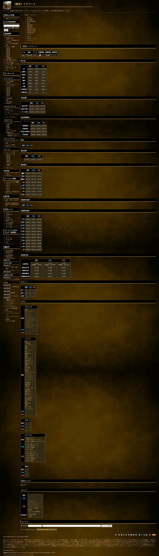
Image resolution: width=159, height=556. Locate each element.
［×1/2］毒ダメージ (31, 452)
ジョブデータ (9, 111)
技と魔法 (27, 367)
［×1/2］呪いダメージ (31, 444)
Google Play (9, 219)
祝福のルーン (29, 364)
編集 (12, 10)
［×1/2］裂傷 (29, 449)
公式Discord (9, 214)
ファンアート (9, 225)
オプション (9, 97)
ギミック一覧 (9, 68)
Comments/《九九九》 (12, 296)
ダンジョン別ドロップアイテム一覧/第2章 (12, 307)
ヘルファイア (29, 321)
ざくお (8, 240)
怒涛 (26, 346)
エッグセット (9, 311)
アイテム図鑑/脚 (10, 293)
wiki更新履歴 (9, 255)
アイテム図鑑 (9, 81)
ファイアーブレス (30, 325)
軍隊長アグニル (10, 299)
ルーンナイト (9, 290)
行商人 (8, 174)
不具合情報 (9, 224)
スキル (29, 36)
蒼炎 (26, 401)
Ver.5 (8, 184)
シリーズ (9, 163)
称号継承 (9, 102)
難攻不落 (27, 403)
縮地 (26, 357)
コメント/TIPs (10, 270)
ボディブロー (29, 311)
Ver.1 (8, 190)
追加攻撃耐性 (31, 21)
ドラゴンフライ (10, 303)
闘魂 (26, 348)
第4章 (8, 53)
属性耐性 (30, 27)
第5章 (8, 54)
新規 (46, 10)
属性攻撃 (30, 25)
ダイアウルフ (9, 302)
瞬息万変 (27, 384)
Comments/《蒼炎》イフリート (47, 529)
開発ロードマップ (11, 221)
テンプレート (9, 253)
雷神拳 (8, 319)
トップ (6, 10)
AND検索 (7, 28)
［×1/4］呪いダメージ (31, 453)
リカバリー (28, 374)
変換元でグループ (13, 134)
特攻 (28, 23)
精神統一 (27, 353)
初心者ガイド (9, 37)
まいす (8, 236)
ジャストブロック (30, 388)
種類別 (9, 83)
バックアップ (27, 10)
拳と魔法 (27, 383)
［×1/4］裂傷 (29, 460)
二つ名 (8, 112)
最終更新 (60, 10)
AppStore (8, 217)
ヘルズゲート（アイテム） (126, 544)
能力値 (29, 17)
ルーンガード (29, 377)
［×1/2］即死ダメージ (31, 455)
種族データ (9, 109)
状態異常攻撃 (31, 29)
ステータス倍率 (11, 131)
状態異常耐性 (31, 31)
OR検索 (15, 28)
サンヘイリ (9, 237)
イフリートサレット (34, 504)
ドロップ (30, 40)
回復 (8, 126)
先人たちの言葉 (10, 154)
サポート (9, 129)
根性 (26, 352)
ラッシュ (27, 315)
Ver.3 (8, 187)
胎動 (7, 310)
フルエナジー (29, 350)
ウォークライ (29, 345)
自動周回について (11, 59)
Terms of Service (28, 554)
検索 (55, 10)
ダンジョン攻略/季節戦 (12, 286)
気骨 (26, 405)
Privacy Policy (22, 554)
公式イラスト (9, 168)
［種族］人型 (29, 438)
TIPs (7, 70)
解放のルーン (29, 391)
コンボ (27, 381)
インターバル (29, 408)
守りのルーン (29, 358)
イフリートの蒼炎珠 (34, 511)
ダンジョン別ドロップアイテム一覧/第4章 (17, 539)
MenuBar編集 (10, 250)
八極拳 (27, 386)
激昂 (26, 355)
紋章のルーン (29, 393)
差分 (20, 10)
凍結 (16, 10)
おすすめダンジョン (11, 61)
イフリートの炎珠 (33, 508)
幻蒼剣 (30, 510)
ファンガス (9, 305)
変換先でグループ (13, 135)
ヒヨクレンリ (9, 244)
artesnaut (11, 550)
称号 (7, 100)
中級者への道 (9, 39)
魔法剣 (27, 370)
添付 (34, 10)
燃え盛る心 (28, 400)
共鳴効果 (8, 103)
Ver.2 (8, 188)
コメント (26, 43)
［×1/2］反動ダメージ (31, 446)
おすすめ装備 (9, 62)
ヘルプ (66, 10)
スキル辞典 (9, 123)
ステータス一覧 (10, 117)
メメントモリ (29, 376)
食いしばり (28, 407)
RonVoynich (9, 239)
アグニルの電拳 (10, 321)
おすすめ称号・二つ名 (12, 64)
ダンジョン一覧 (10, 141)
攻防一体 (27, 395)
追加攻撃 (30, 19)
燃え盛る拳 (28, 398)
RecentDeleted (10, 258)
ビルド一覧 (9, 65)
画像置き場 (9, 257)
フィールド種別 (10, 145)
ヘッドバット (29, 316)
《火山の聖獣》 (32, 514)
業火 (26, 341)
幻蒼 (26, 365)
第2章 (8, 50)
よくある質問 (9, 222)
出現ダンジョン (32, 38)
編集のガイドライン (11, 18)
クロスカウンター (30, 372)
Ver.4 (8, 185)
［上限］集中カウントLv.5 (33, 439)
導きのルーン (29, 362)
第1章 (8, 48)
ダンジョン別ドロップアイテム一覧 (12, 85)
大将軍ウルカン (10, 300)
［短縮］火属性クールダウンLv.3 (35, 441)
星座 (8, 56)
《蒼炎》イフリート (24, 4)
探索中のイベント (11, 146)
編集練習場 (9, 252)
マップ (8, 166)
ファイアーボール (30, 318)
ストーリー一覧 (10, 152)
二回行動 (27, 343)
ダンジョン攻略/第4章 (60, 539)
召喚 (8, 128)
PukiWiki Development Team (23, 552)
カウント (30, 34)
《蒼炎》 (30, 516)
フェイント (28, 313)
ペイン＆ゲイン (29, 396)
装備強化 (9, 98)
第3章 (8, 51)
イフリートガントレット (35, 506)
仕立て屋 (8, 175)
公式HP (8, 213)
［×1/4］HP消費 (30, 459)
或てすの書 (9, 227)
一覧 (50, 10)
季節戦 (9, 57)
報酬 (8, 165)
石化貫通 (27, 389)
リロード (40, 10)
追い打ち (27, 369)
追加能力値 (30, 32)
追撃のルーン (29, 360)
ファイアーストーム (31, 320)
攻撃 (26, 309)
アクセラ (27, 323)
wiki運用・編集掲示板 (12, 203)
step (7, 242)
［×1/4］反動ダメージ (31, 457)
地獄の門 (23, 485)
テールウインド (29, 379)
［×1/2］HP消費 (30, 447)
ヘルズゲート (29, 327)
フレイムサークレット (34, 503)
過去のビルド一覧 (11, 67)
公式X (7, 216)
